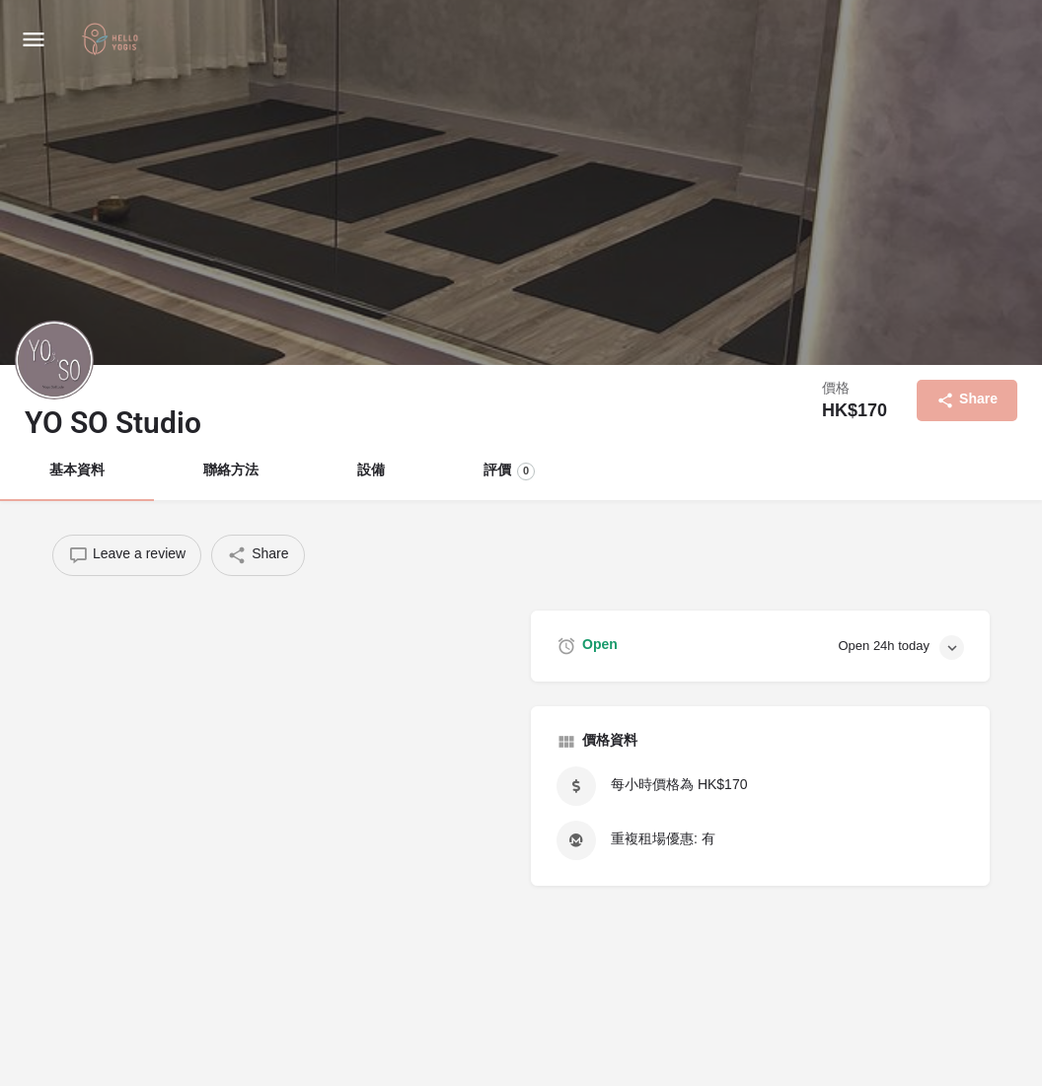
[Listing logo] (54, 360)
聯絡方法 (231, 471)
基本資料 (77, 471)
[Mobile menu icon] (33, 40)
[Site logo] (112, 40)
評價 (509, 471)
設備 (371, 471)
